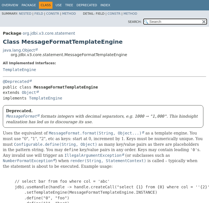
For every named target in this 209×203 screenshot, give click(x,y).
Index (105, 5)
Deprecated (86, 5)
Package (29, 5)
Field (38, 14)
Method (69, 14)
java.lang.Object (19, 50)
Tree (69, 5)
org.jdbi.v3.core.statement (49, 33)
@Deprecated (16, 81)
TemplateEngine (19, 69)
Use (59, 5)
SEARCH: (135, 22)
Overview (10, 5)
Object (29, 92)
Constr (52, 14)
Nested (25, 14)
